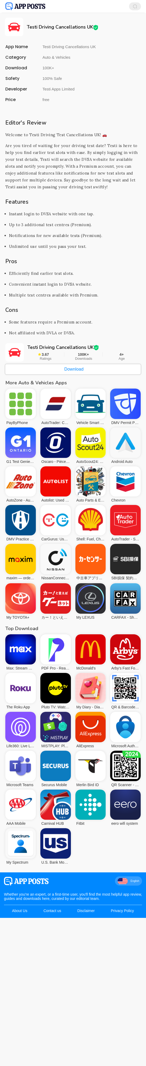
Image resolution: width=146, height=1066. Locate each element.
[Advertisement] (73, 145)
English (128, 955)
